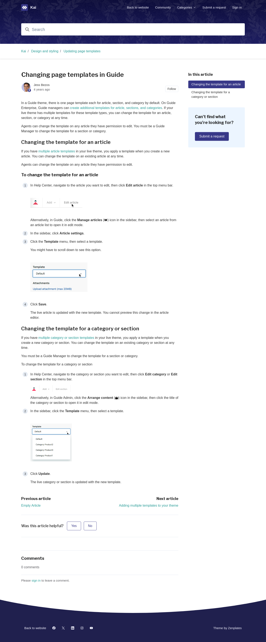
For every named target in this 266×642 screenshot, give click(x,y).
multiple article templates (56, 151)
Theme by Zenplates (227, 628)
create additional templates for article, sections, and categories (116, 108)
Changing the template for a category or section (210, 94)
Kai (23, 51)
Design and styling (44, 51)
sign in (36, 580)
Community (163, 7)
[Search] (133, 29)
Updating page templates (82, 51)
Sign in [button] (237, 7)
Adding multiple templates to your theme (148, 505)
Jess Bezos (42, 85)
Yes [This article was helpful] (74, 526)
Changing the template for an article (216, 84)
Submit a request (214, 7)
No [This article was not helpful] (90, 526)
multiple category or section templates (66, 337)
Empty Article (31, 505)
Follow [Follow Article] (171, 89)
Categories (186, 7)
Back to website (138, 7)
